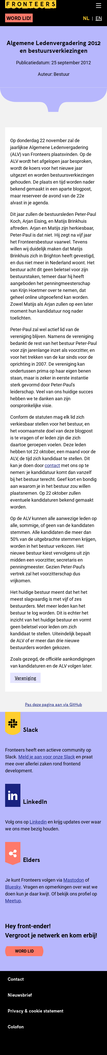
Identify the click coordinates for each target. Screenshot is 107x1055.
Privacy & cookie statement (36, 1011)
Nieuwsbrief (20, 995)
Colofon (16, 1026)
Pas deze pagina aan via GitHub (53, 704)
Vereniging (25, 678)
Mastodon (73, 880)
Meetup (13, 900)
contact (52, 465)
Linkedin (38, 822)
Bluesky (13, 887)
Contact (16, 979)
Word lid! (18, 18)
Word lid (24, 951)
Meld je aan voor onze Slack (46, 756)
